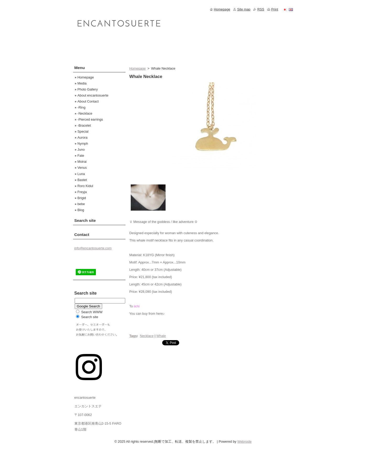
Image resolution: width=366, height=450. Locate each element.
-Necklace (85, 113)
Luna (81, 174)
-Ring (82, 107)
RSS (260, 9)
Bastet (82, 180)
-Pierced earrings (90, 119)
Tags (133, 336)
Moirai (82, 162)
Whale (161, 336)
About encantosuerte (93, 95)
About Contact (88, 101)
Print (274, 9)
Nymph (83, 143)
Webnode (244, 441)
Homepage (137, 68)
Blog (81, 210)
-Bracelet (84, 125)
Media (82, 83)
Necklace (147, 336)
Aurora (83, 137)
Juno (81, 149)
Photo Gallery (88, 89)
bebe (81, 204)
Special (83, 131)
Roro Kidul (85, 186)
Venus (82, 168)
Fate (81, 156)
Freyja (82, 192)
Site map (243, 9)
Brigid (82, 198)
